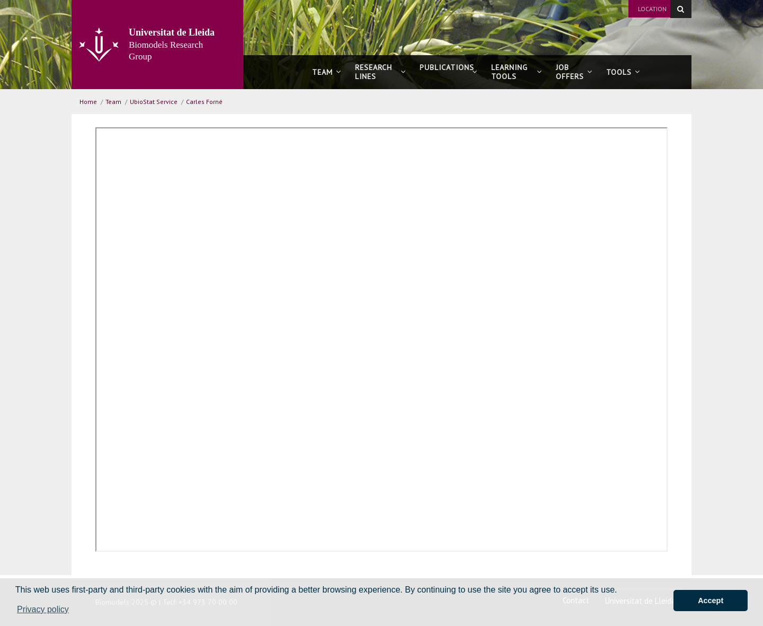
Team (326, 72)
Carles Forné (204, 102)
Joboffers (574, 72)
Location (652, 9)
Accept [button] (710, 600)
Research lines (380, 72)
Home (88, 102)
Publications (448, 72)
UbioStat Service (154, 102)
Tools (623, 72)
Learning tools (516, 72)
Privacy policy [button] (43, 609)
